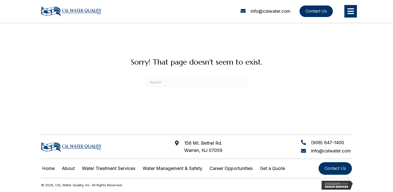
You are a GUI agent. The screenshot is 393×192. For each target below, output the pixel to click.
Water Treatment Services (108, 168)
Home (48, 168)
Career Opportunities (231, 168)
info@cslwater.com (270, 11)
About (68, 168)
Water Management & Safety (172, 168)
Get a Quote (272, 168)
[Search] (196, 82)
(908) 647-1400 (327, 142)
